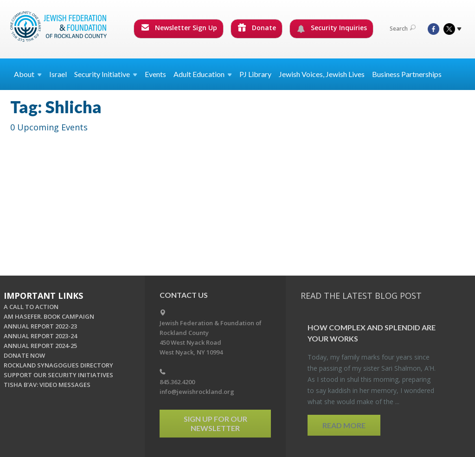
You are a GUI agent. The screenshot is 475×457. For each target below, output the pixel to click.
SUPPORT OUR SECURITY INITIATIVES (58, 375)
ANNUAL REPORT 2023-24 (40, 336)
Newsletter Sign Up (179, 27)
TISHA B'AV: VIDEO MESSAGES (47, 384)
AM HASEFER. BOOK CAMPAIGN (49, 316)
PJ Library (255, 74)
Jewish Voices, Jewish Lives (322, 74)
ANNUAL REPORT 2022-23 (40, 326)
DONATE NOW (24, 355)
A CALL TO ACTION (31, 307)
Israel (58, 74)
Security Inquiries (332, 27)
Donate (257, 27)
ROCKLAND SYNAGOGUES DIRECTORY (58, 365)
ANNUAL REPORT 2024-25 (40, 345)
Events (155, 74)
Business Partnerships (407, 74)
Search (403, 28)
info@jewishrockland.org (197, 391)
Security (105, 74)
